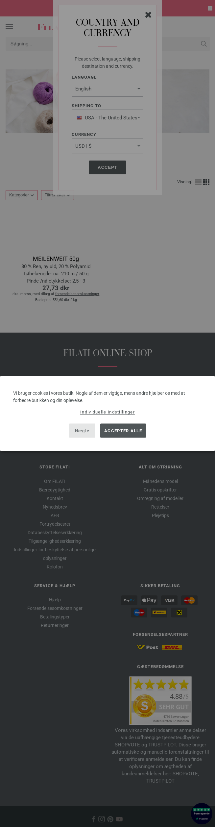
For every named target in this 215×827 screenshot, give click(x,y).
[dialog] (107, 413)
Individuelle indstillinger (107, 412)
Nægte (82, 430)
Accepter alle (123, 430)
